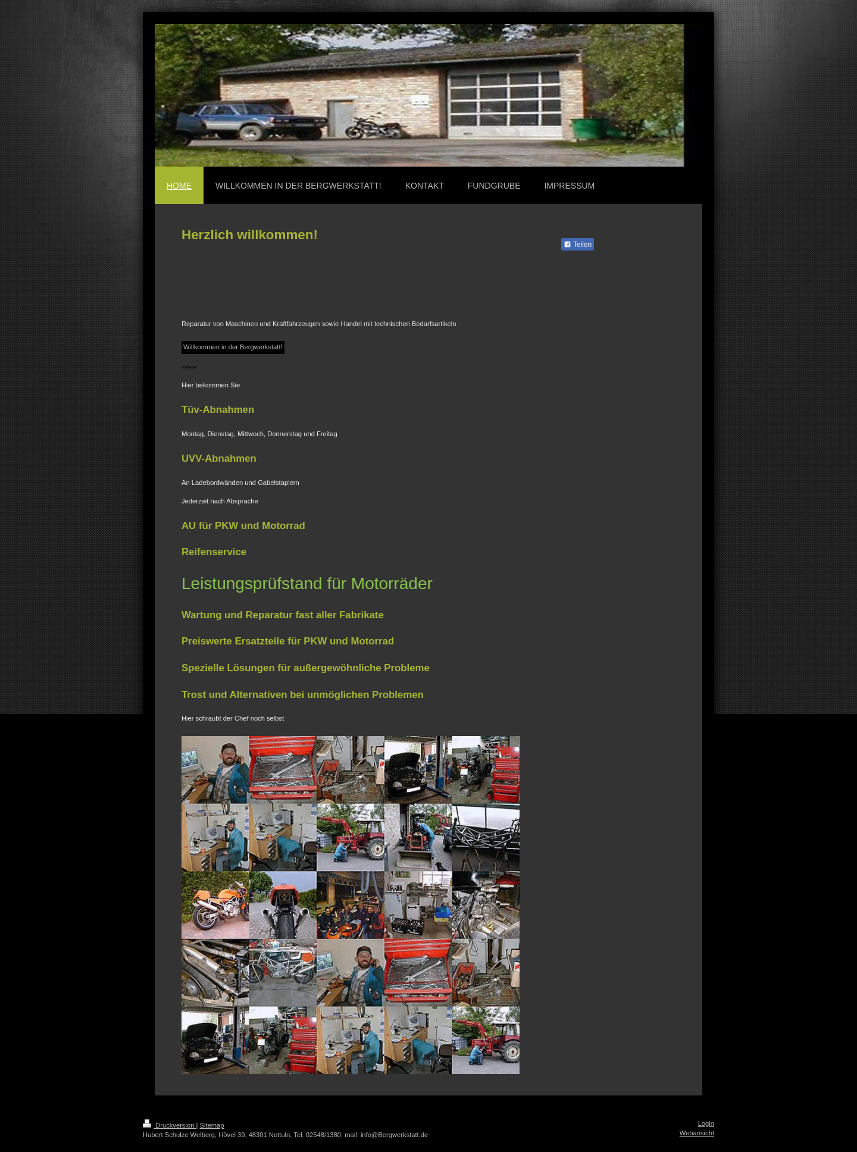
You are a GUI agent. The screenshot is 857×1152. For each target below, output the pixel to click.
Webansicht (697, 1133)
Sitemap (212, 1125)
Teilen (578, 244)
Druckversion (169, 1125)
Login (706, 1123)
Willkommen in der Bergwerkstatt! (233, 346)
